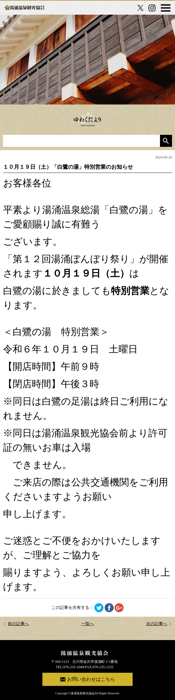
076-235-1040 (73, 667)
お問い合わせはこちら (87, 679)
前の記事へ (16, 623)
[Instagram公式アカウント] (152, 7)
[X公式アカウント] (140, 8)
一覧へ (87, 623)
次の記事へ (159, 623)
